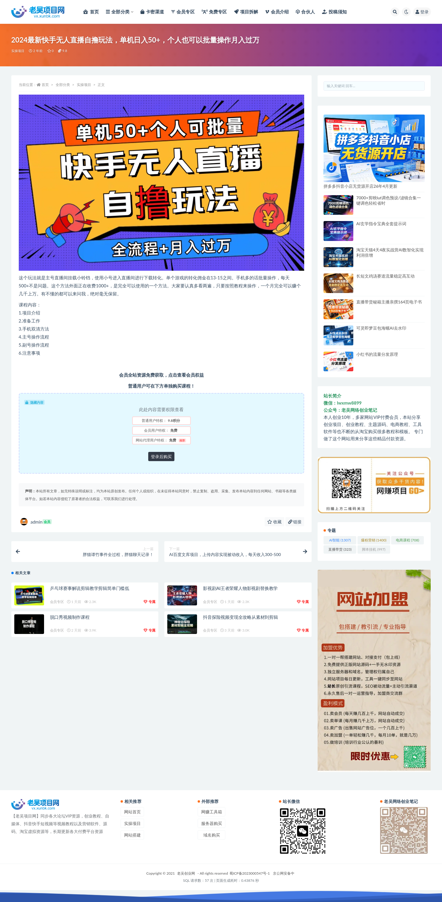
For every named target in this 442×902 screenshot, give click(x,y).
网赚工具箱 (211, 811)
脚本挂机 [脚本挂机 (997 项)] (373, 549)
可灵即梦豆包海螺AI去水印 (381, 328)
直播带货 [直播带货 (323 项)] (340, 549)
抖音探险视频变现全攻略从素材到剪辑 (240, 617)
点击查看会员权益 (186, 375)
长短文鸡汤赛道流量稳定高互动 (385, 275)
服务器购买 (211, 823)
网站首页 (132, 811)
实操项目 (18, 51)
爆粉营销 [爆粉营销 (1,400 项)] (373, 540)
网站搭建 (132, 834)
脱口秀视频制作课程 (70, 617)
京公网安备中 (283, 873)
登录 (422, 11)
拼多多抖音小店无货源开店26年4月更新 (360, 186)
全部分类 (63, 84)
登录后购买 (161, 456)
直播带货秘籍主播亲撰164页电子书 (389, 301)
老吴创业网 (186, 873)
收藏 (274, 521)
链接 (295, 521)
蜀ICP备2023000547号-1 (249, 873)
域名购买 (211, 834)
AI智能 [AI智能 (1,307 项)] (340, 540)
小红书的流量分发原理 (377, 354)
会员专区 (57, 601)
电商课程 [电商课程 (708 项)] (407, 540)
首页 (45, 84)
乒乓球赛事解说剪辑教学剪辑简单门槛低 (89, 588)
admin (36, 521)
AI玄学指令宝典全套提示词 (381, 223)
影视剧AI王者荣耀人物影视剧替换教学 (240, 588)
